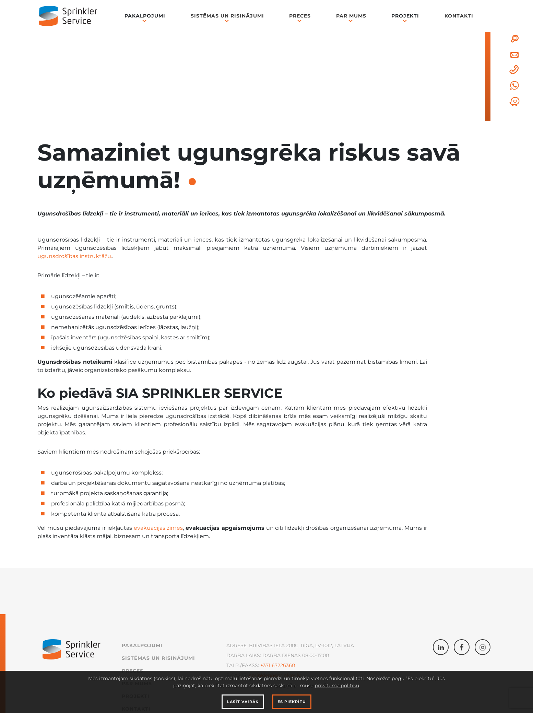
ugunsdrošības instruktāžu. (74, 256)
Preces (300, 16)
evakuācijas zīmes (158, 528)
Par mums (351, 16)
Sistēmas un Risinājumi (227, 16)
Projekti (405, 16)
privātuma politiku (337, 685)
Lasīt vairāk (243, 701)
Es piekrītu (291, 701)
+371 (265, 665)
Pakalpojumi (145, 16)
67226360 (282, 665)
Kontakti (459, 16)
